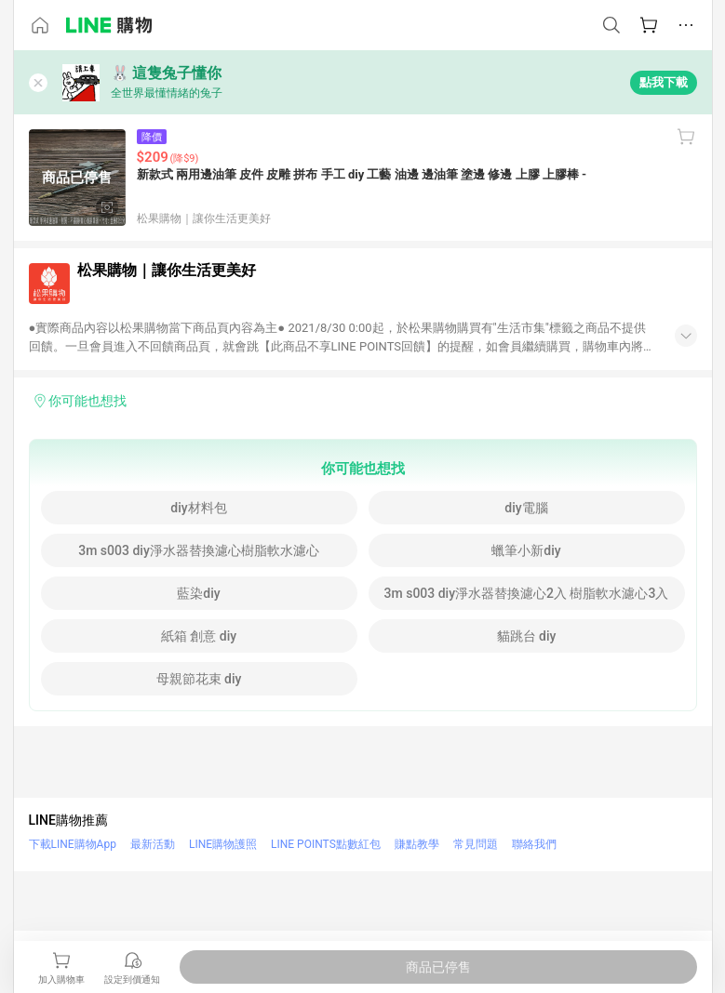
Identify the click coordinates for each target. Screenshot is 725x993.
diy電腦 (525, 507)
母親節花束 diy (199, 678)
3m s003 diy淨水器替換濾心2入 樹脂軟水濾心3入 (526, 593)
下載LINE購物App (72, 844)
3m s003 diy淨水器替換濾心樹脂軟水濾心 (198, 550)
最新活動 (152, 844)
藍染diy (198, 593)
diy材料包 (198, 507)
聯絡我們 (534, 844)
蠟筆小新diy (525, 550)
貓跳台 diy (527, 636)
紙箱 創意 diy (198, 636)
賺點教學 (417, 844)
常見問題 (475, 844)
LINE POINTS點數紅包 (326, 844)
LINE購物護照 (223, 844)
